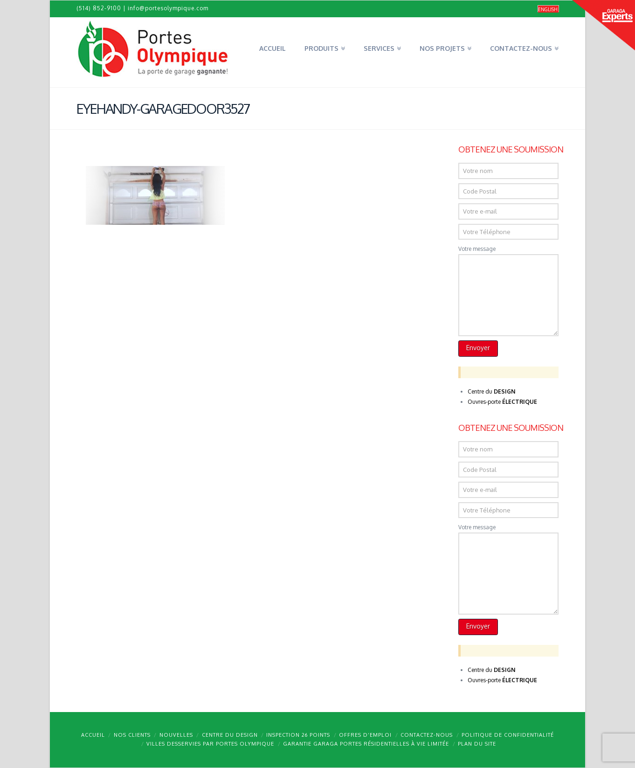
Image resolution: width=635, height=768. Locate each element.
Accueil (93, 735)
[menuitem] (548, 9)
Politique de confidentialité (508, 735)
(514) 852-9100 (98, 8)
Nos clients (132, 735)
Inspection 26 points (298, 735)
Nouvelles (176, 735)
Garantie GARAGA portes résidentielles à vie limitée (366, 743)
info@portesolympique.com (168, 8)
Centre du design (230, 735)
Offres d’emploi (365, 735)
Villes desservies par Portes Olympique (210, 743)
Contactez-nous (426, 735)
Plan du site (477, 743)
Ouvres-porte (502, 401)
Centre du (491, 391)
